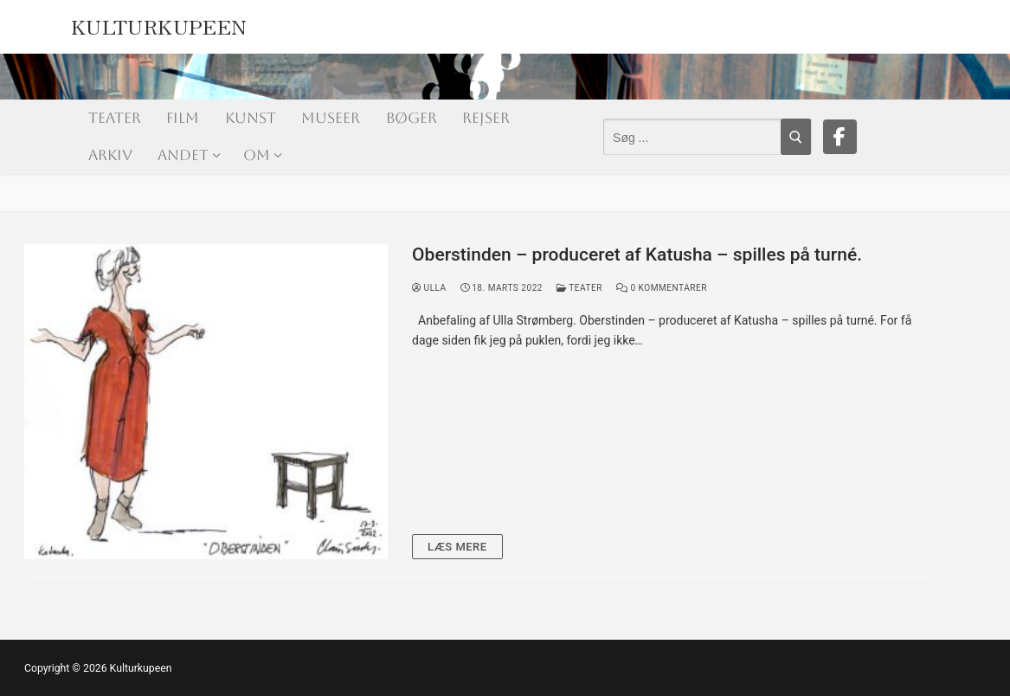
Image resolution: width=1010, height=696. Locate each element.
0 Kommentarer (661, 288)
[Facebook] (840, 136)
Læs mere (457, 546)
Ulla (429, 288)
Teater (579, 288)
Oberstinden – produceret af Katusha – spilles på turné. (637, 254)
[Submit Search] (796, 137)
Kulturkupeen (159, 23)
